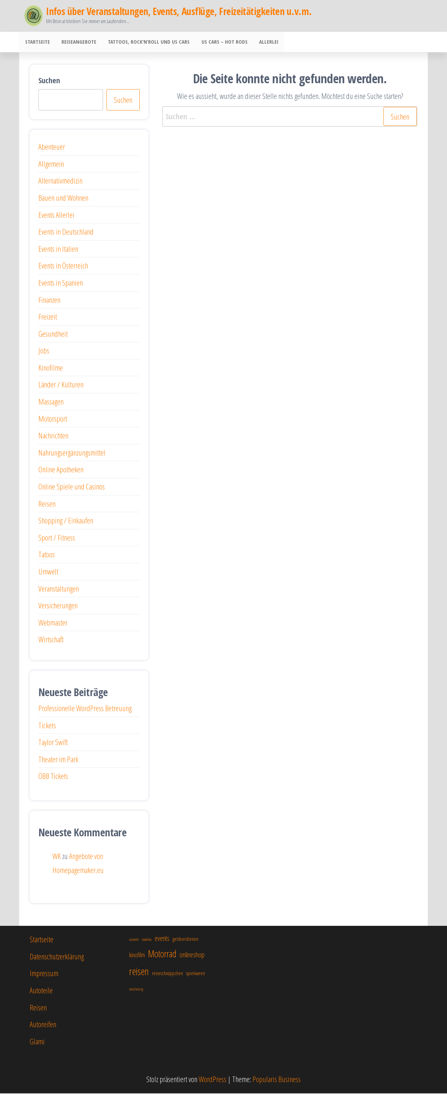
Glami (37, 1042)
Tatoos (46, 555)
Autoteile (41, 991)
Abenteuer (51, 147)
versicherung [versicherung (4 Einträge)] (136, 989)
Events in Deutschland (66, 232)
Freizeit (47, 317)
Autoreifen (43, 1025)
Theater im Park (58, 760)
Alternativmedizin (60, 181)
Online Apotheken (60, 470)
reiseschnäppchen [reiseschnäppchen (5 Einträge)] (167, 973)
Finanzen (49, 300)
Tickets (47, 726)
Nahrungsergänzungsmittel (71, 453)
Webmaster (52, 623)
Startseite (36, 42)
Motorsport (52, 419)
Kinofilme (50, 368)
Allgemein (51, 164)
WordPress (212, 1079)
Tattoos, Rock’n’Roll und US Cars (146, 42)
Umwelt (48, 572)
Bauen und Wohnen (63, 198)
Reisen (47, 504)
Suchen (49, 81)
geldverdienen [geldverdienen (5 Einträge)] (185, 939)
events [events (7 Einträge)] (162, 939)
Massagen (51, 402)
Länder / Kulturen (60, 385)
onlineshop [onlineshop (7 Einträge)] (192, 955)
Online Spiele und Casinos (71, 487)
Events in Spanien (60, 283)
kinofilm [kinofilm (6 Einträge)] (137, 955)
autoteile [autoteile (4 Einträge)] (134, 940)
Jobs (43, 351)
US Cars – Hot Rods (220, 42)
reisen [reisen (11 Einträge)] (139, 972)
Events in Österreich (63, 266)
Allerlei (263, 42)
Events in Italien (58, 249)
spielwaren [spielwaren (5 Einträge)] (195, 973)
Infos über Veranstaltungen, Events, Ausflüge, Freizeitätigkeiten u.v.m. (179, 11)
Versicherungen (58, 606)
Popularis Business (276, 1079)
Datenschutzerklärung (57, 957)
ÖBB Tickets (53, 776)
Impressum (44, 973)
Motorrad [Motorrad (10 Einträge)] (162, 954)
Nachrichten (53, 436)
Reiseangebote (77, 42)
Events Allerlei (56, 215)
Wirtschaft (51, 640)
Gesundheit (53, 334)
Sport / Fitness (56, 538)
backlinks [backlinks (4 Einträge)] (147, 940)
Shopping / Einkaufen (65, 521)
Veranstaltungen (58, 589)
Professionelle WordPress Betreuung (85, 708)
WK (56, 856)
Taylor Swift (53, 742)
